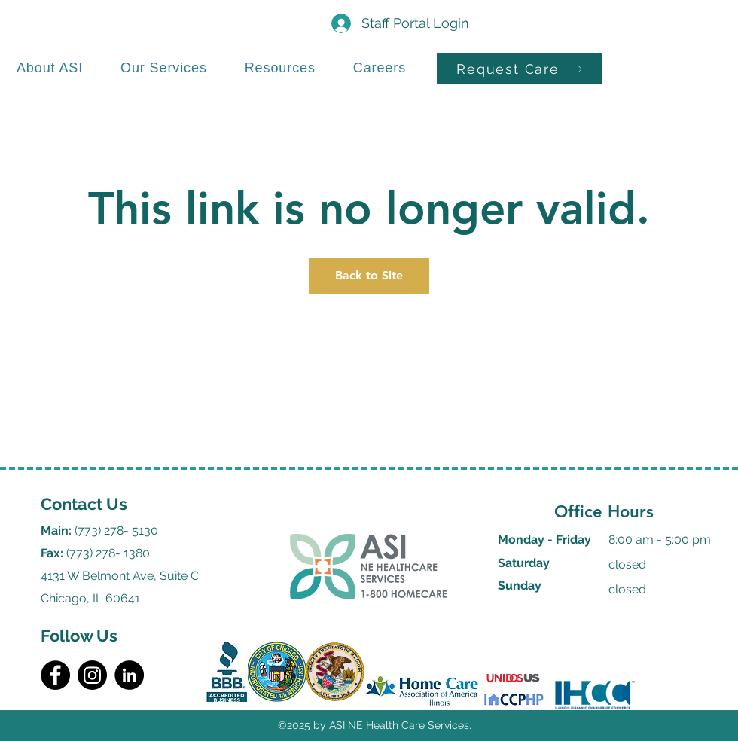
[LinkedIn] (129, 675)
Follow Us (79, 635)
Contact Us (84, 504)
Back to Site (369, 275)
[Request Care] (519, 68)
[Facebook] (55, 675)
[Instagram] (92, 675)
